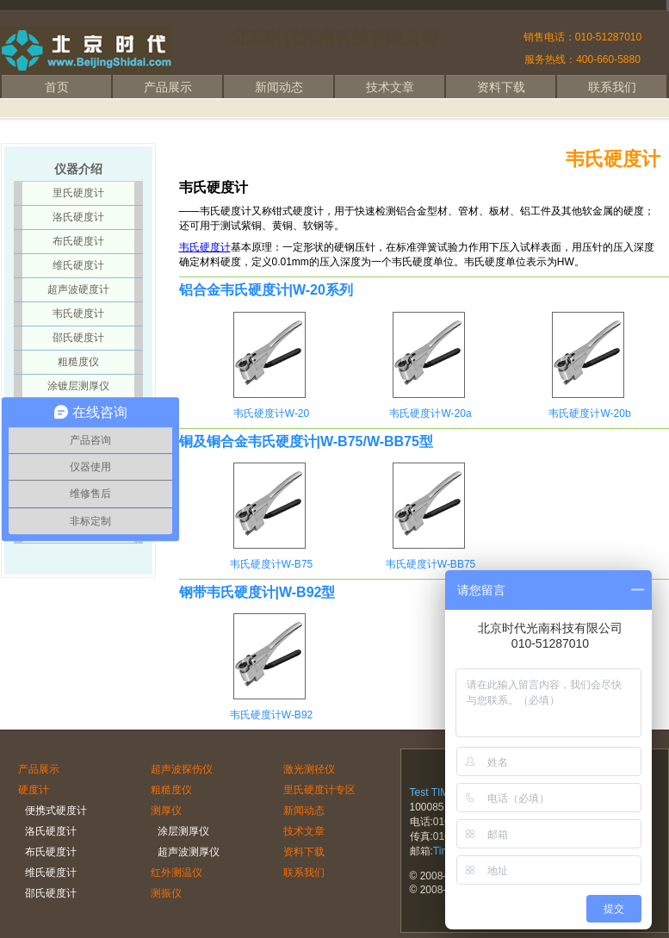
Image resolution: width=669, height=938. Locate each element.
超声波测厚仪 (189, 852)
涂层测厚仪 (183, 831)
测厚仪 (166, 810)
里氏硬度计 (78, 193)
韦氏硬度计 (205, 247)
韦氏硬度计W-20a (430, 413)
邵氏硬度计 (78, 338)
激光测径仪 (309, 769)
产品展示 (168, 87)
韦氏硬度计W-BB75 (430, 564)
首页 (57, 87)
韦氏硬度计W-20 (271, 413)
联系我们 (612, 87)
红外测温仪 (176, 873)
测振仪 (166, 893)
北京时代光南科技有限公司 (335, 37)
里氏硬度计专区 (319, 790)
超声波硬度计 (78, 289)
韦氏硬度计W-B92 (271, 715)
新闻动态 (279, 87)
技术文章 (390, 87)
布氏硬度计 (78, 241)
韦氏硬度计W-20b (589, 413)
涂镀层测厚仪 (78, 386)
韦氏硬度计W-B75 (271, 564)
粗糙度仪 (78, 362)
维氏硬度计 (78, 265)
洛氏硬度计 (78, 217)
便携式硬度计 (56, 810)
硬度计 (33, 790)
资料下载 (501, 87)
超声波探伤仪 (182, 769)
